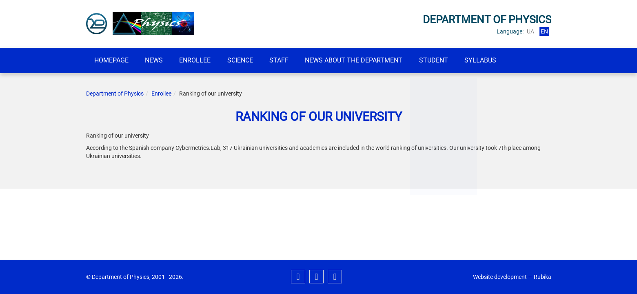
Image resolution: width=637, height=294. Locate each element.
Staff (289, 60)
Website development (500, 277)
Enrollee (201, 60)
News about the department (366, 60)
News (157, 60)
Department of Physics (115, 94)
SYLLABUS (498, 60)
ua (530, 31)
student (448, 60)
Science (248, 60)
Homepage (112, 60)
